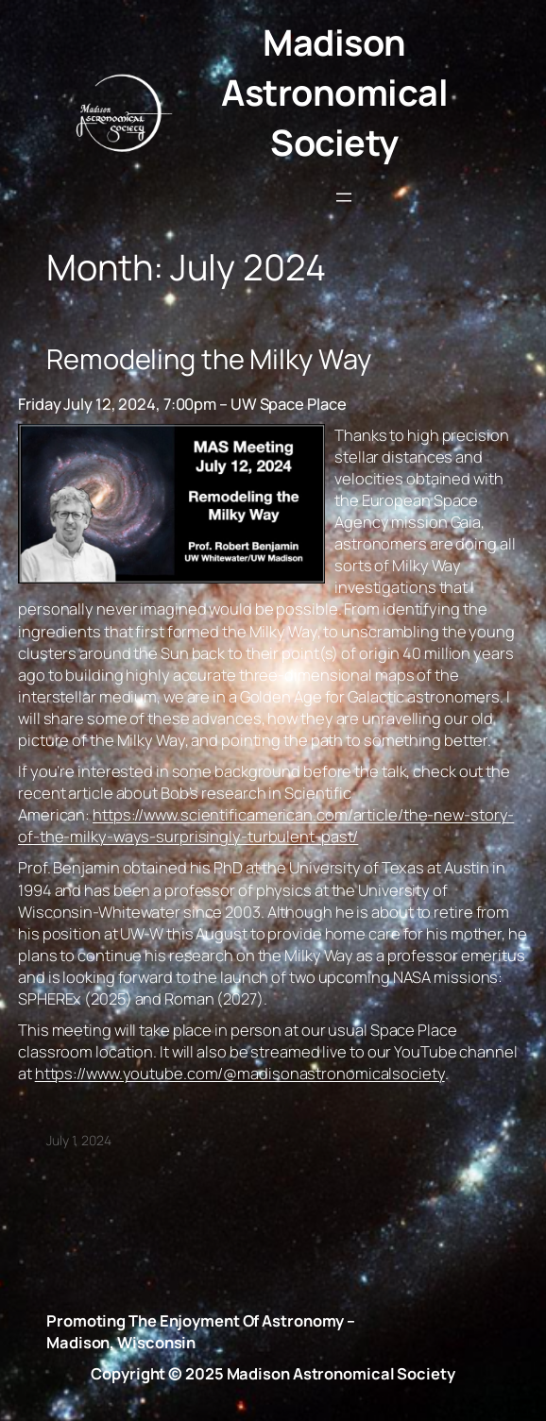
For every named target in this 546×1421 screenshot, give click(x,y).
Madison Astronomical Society (334, 92)
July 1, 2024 (78, 1140)
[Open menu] (344, 197)
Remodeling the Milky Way (208, 359)
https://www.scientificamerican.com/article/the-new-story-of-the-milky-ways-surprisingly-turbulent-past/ (266, 825)
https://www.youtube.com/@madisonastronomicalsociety (240, 1073)
